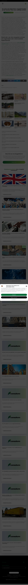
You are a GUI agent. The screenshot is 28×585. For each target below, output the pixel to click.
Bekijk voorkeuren (14, 297)
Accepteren (14, 294)
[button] (26, 286)
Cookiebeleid (13, 299)
